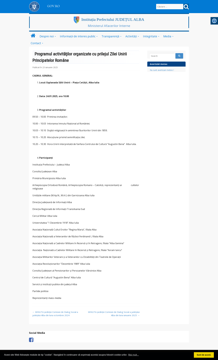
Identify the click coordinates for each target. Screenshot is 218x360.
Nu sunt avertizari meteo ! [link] (162, 70)
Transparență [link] (110, 36)
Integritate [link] (150, 36)
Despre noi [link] (47, 36)
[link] (214, 21)
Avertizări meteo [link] (158, 64)
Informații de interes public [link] (77, 36)
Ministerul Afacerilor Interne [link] (109, 26)
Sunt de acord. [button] (204, 355)
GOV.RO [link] (53, 6)
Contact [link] (36, 43)
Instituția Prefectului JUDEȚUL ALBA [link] (112, 19)
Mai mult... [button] (133, 355)
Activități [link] (131, 36)
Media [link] (167, 36)
